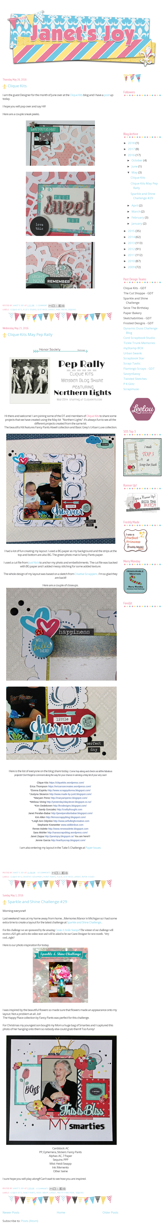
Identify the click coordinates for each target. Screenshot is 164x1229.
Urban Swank (132, 353)
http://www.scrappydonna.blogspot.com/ (69, 790)
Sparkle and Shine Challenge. (84, 922)
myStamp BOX (133, 348)
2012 (132, 249)
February (138, 217)
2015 (132, 231)
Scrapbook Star (133, 358)
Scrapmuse (131, 389)
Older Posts (110, 1212)
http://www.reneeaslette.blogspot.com (68, 828)
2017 (132, 149)
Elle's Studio (29, 309)
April (135, 205)
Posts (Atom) (29, 1221)
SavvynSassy (131, 374)
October (137, 160)
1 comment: (42, 305)
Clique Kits (17, 86)
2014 (132, 237)
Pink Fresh (61, 309)
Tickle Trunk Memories (139, 343)
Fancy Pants (50, 876)
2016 (132, 155)
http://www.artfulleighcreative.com (71, 821)
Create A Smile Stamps (67, 930)
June (135, 166)
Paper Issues (88, 876)
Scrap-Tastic (132, 363)
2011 (132, 255)
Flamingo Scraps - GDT (139, 368)
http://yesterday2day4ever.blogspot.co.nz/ (69, 802)
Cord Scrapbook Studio (139, 338)
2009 (132, 267)
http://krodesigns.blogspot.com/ (70, 805)
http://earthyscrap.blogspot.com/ (68, 840)
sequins (72, 309)
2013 (132, 243)
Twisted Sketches (135, 379)
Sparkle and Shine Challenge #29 (37, 901)
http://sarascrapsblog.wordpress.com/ (67, 832)
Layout (51, 309)
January (137, 223)
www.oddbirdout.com (72, 824)
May (135, 172)
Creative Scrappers (32, 876)
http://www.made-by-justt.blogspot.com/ (70, 794)
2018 (132, 143)
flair (59, 876)
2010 (132, 261)
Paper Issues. (93, 848)
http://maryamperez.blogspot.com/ (69, 798)
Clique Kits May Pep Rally (30, 334)
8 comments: (43, 1188)
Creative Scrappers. (86, 574)
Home (61, 1212)
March (136, 211)
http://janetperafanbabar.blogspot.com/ (72, 813)
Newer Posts (11, 1212)
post (106, 95)
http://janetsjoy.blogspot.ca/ (59, 836)
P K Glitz (128, 384)
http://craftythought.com (69, 809)
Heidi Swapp (42, 1192)
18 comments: (44, 872)
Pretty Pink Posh (65, 1192)
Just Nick (42, 309)
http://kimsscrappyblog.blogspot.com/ (66, 817)
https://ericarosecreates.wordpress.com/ (69, 786)
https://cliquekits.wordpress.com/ (66, 782)
